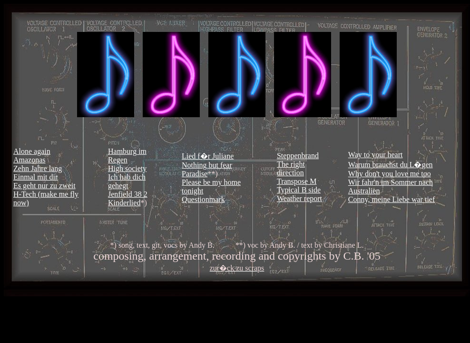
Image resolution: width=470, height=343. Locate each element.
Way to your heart (375, 155)
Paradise (194, 174)
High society (127, 168)
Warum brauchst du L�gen (390, 165)
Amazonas (29, 160)
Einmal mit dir (35, 177)
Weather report (299, 198)
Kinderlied (124, 203)
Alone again (31, 151)
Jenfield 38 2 (127, 194)
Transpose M (296, 181)
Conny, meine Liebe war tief (391, 199)
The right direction (291, 168)
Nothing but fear (207, 165)
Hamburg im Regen (127, 155)
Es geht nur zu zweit (44, 186)
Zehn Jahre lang (37, 168)
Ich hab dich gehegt (127, 181)
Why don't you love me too (389, 174)
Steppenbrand (298, 155)
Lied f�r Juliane (208, 156)
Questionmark (203, 199)
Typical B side (299, 190)
